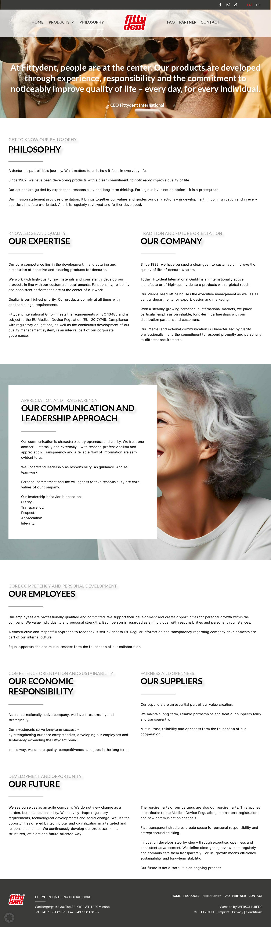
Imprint (224, 912)
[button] (9, 917)
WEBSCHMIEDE (250, 907)
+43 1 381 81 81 (53, 912)
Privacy (237, 912)
